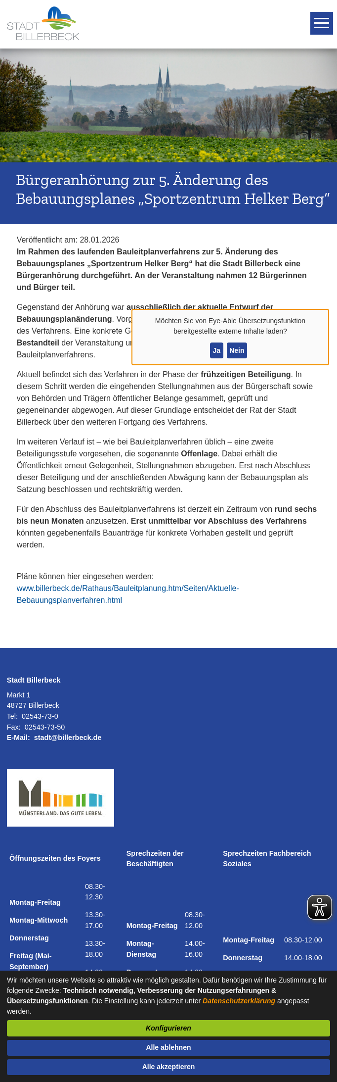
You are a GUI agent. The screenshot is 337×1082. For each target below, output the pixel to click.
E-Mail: (18, 737)
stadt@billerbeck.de (67, 737)
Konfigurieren (168, 1028)
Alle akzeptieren (168, 1067)
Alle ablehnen (168, 1047)
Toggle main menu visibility (323, 19)
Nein (236, 350)
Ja (216, 350)
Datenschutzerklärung (239, 1001)
